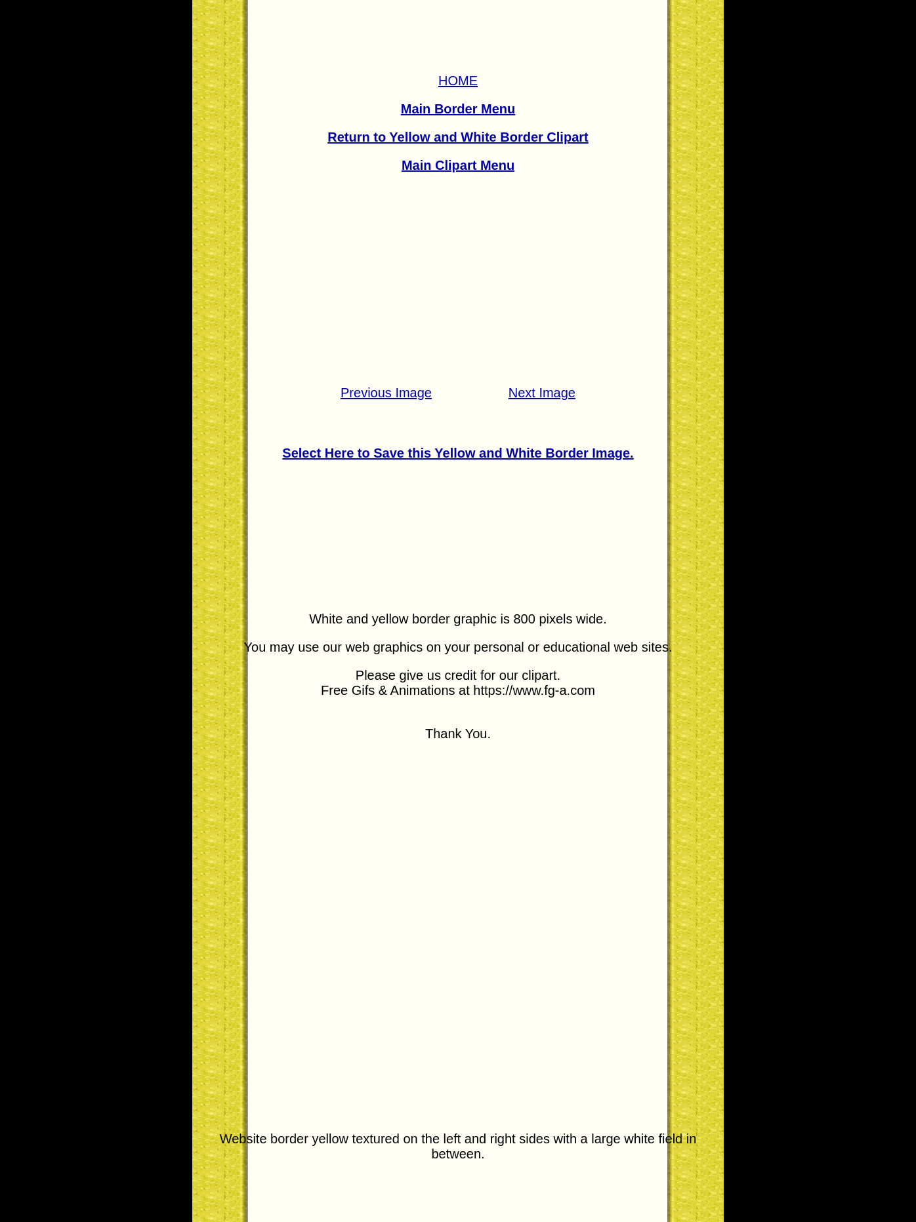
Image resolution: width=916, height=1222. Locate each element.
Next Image (542, 392)
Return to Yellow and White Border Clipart (457, 137)
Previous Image (386, 392)
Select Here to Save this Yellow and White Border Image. (457, 453)
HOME (458, 80)
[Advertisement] (458, 279)
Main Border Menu (458, 109)
